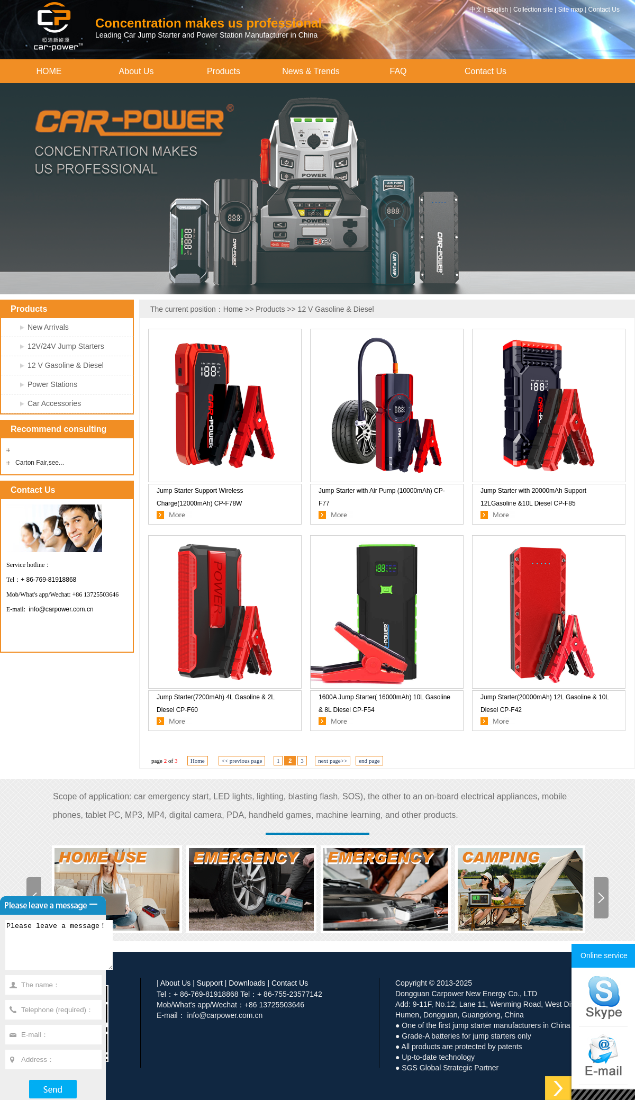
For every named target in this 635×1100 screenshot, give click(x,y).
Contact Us (604, 9)
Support (210, 983)
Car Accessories (54, 403)
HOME (49, 71)
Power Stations (52, 384)
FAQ (397, 71)
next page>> (332, 761)
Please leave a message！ (65, 949)
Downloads (247, 983)
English (497, 9)
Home (233, 309)
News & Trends (310, 71)
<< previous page (242, 761)
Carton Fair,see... (39, 462)
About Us (136, 71)
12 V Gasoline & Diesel (66, 365)
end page (369, 761)
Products (223, 71)
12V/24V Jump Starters (66, 346)
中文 (475, 9)
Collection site (533, 9)
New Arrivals (48, 327)
